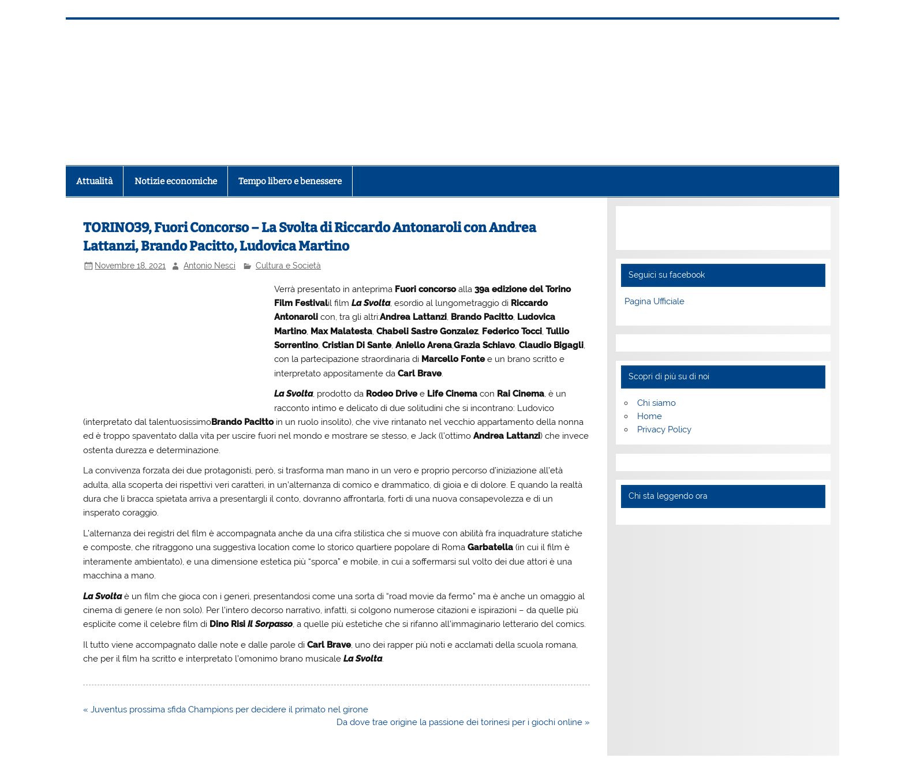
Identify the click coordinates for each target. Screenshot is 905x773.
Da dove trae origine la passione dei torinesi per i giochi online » (463, 722)
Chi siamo (656, 403)
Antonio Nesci (209, 265)
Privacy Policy (664, 429)
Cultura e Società (288, 265)
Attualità (94, 181)
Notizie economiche (175, 181)
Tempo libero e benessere (290, 181)
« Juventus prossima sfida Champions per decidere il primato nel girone (225, 709)
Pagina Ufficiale (654, 301)
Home (649, 416)
